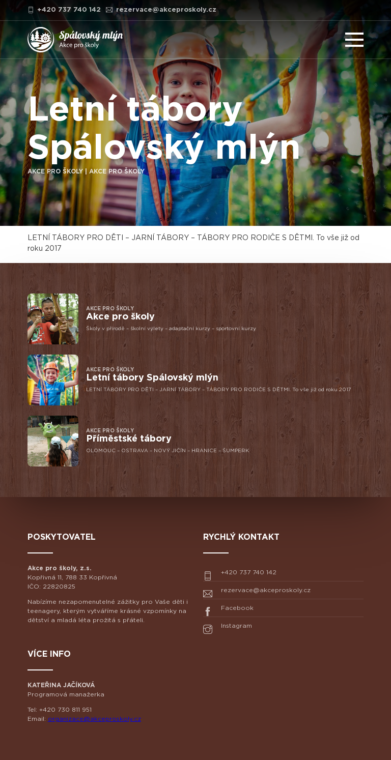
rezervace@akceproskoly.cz (161, 10)
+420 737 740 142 (64, 10)
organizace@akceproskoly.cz (94, 719)
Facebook (228, 610)
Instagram (227, 628)
